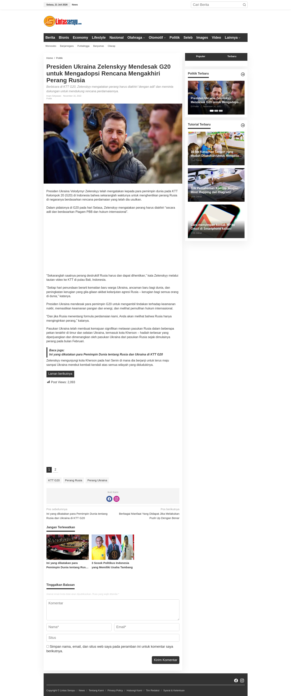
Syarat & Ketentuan (174, 690)
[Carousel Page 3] (221, 111)
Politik (49, 98)
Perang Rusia (73, 480)
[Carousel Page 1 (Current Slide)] (212, 111)
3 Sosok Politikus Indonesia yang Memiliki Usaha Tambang (112, 565)
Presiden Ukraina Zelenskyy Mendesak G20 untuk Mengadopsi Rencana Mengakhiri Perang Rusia (215, 100)
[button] (244, 5)
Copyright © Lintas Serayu (60, 690)
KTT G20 (54, 480)
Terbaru (231, 56)
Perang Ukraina (97, 480)
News (82, 690)
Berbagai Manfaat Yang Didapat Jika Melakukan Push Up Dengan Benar (147, 513)
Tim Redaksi (153, 690)
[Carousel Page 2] (216, 111)
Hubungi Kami (134, 690)
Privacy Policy (115, 690)
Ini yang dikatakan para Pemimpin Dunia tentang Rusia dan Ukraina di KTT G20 (106, 354)
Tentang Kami (96, 690)
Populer (200, 56)
